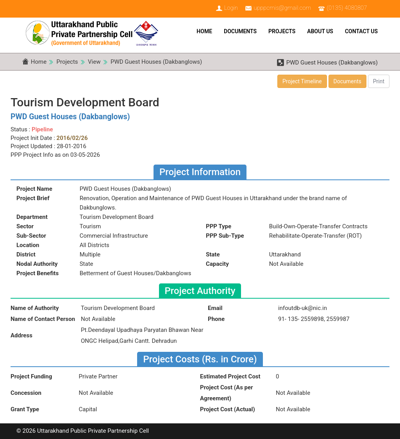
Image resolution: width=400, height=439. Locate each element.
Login (231, 7)
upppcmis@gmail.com (282, 7)
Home (204, 31)
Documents (240, 31)
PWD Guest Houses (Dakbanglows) (156, 61)
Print (378, 81)
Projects (281, 31)
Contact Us (361, 31)
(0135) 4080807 (347, 7)
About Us (320, 31)
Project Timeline (302, 81)
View (94, 61)
